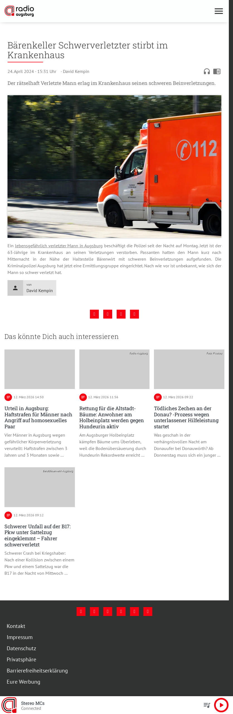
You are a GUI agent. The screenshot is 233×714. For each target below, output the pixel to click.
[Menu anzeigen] (218, 11)
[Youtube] (107, 611)
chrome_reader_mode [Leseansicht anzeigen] (217, 71)
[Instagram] (94, 611)
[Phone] (134, 611)
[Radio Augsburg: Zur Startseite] (59, 11)
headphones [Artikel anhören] (207, 71)
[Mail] (121, 611)
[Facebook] (81, 611)
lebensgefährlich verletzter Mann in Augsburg (59, 245)
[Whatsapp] (147, 611)
